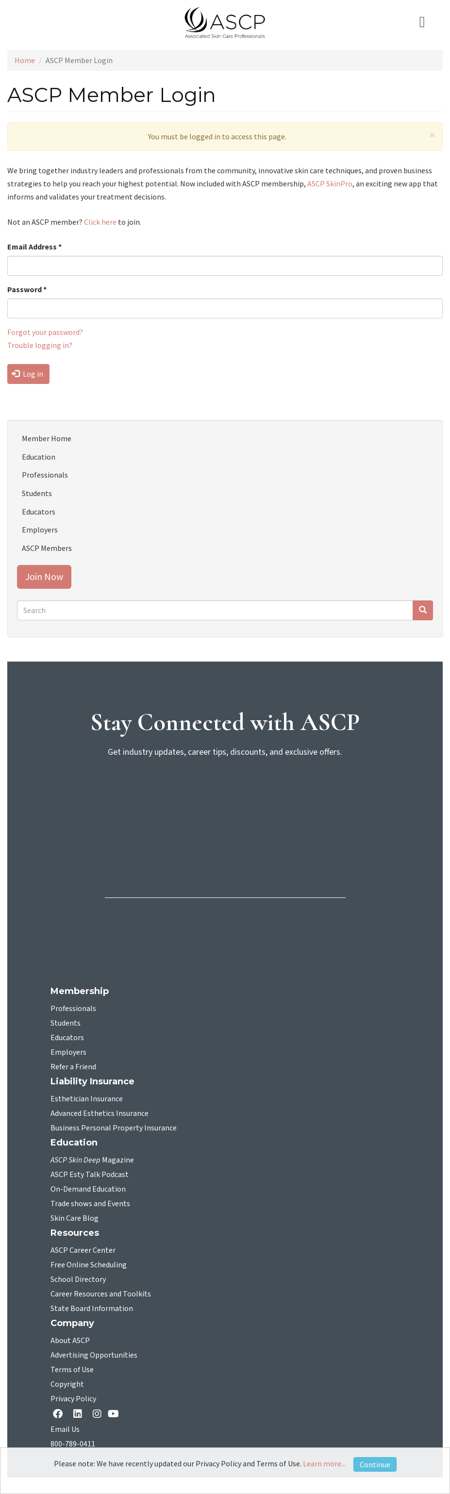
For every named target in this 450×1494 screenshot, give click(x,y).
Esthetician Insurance (86, 1099)
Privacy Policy (73, 1399)
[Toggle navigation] (427, 22)
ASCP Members (47, 548)
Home (25, 60)
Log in (27, 374)
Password (27, 289)
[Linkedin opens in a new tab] (79, 1415)
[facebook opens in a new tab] (59, 1415)
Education (38, 457)
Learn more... (324, 1463)
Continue (375, 1464)
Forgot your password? (45, 332)
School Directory (78, 1279)
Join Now (44, 576)
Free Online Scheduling (88, 1265)
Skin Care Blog (74, 1218)
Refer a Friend (73, 1067)
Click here (100, 222)
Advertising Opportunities (93, 1355)
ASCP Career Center (83, 1250)
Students (37, 493)
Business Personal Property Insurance (113, 1128)
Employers (40, 529)
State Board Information (91, 1308)
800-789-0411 (72, 1444)
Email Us (65, 1429)
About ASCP (70, 1340)
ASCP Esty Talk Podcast (89, 1174)
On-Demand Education (88, 1189)
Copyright (67, 1384)
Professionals (45, 475)
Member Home (46, 438)
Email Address (34, 246)
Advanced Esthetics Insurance (99, 1113)
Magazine (92, 1160)
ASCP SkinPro (329, 183)
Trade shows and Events (90, 1203)
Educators (38, 511)
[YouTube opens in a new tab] (115, 1414)
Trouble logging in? (39, 345)
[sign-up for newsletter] (225, 802)
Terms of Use (72, 1369)
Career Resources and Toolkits (100, 1294)
